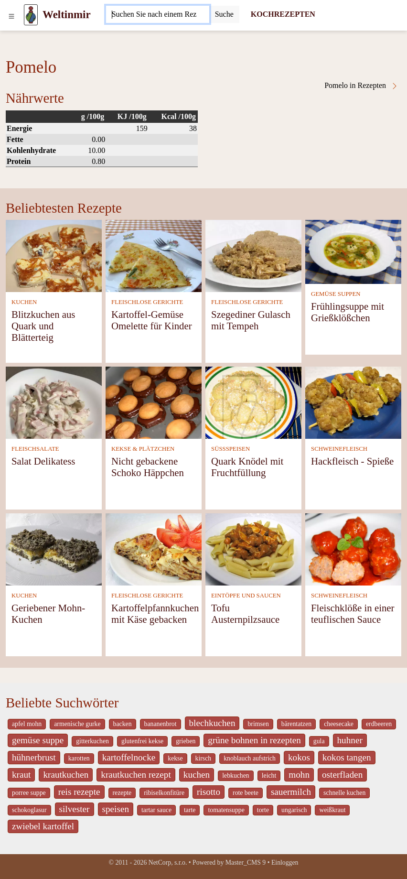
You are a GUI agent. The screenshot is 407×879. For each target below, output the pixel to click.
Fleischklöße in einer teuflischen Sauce (352, 613)
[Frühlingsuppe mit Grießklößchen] (353, 251)
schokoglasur (29, 810)
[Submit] (224, 14)
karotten (79, 758)
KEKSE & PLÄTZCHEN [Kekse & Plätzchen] (142, 448)
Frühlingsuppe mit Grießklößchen (347, 312)
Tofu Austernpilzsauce (245, 613)
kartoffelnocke (129, 757)
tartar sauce (156, 810)
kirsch (203, 758)
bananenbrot (160, 723)
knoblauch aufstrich (250, 758)
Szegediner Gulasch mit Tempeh (250, 320)
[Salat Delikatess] (54, 402)
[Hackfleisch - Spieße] (353, 402)
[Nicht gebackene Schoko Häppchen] (154, 402)
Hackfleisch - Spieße (352, 461)
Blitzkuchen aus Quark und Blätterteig (43, 326)
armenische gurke (77, 723)
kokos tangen (346, 757)
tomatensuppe (226, 810)
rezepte (122, 792)
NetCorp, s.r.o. (168, 862)
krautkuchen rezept (136, 775)
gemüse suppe (38, 740)
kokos (299, 757)
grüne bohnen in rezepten (254, 740)
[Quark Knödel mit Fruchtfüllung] (253, 402)
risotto (208, 792)
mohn (299, 775)
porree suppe (29, 792)
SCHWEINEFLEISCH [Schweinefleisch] (339, 448)
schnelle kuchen (344, 792)
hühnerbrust (34, 757)
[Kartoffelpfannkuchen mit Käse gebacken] (154, 548)
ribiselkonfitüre (164, 792)
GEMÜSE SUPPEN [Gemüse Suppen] (335, 294)
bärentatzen (296, 723)
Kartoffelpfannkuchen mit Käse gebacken (155, 613)
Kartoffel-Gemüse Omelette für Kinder (151, 320)
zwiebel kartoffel (43, 826)
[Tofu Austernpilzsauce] (253, 548)
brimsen (257, 723)
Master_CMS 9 (245, 862)
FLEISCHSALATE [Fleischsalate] (35, 448)
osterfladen (342, 775)
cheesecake (338, 723)
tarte (189, 810)
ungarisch (294, 810)
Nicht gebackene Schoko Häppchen (147, 467)
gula (319, 741)
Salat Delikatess (43, 461)
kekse (175, 758)
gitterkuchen (92, 741)
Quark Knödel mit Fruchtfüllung (247, 467)
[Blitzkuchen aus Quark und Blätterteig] (54, 255)
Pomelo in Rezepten (361, 85)
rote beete (245, 792)
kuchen (196, 775)
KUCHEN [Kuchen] (24, 302)
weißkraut (332, 810)
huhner (350, 740)
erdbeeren (379, 723)
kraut (21, 775)
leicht (269, 775)
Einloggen (285, 862)
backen (122, 723)
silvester (74, 809)
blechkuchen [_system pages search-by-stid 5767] (212, 723)
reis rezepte (79, 792)
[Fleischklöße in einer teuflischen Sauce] (353, 548)
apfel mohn (27, 723)
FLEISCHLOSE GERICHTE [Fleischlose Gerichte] (147, 302)
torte (263, 810)
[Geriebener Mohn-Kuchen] (54, 548)
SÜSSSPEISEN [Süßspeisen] (230, 448)
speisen (115, 809)
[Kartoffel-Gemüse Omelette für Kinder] (154, 255)
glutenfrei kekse (142, 741)
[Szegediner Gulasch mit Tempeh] (253, 255)
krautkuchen (65, 775)
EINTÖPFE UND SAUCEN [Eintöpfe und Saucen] (246, 595)
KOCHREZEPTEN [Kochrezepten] (283, 14)
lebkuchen (235, 775)
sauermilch (291, 792)
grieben (185, 741)
